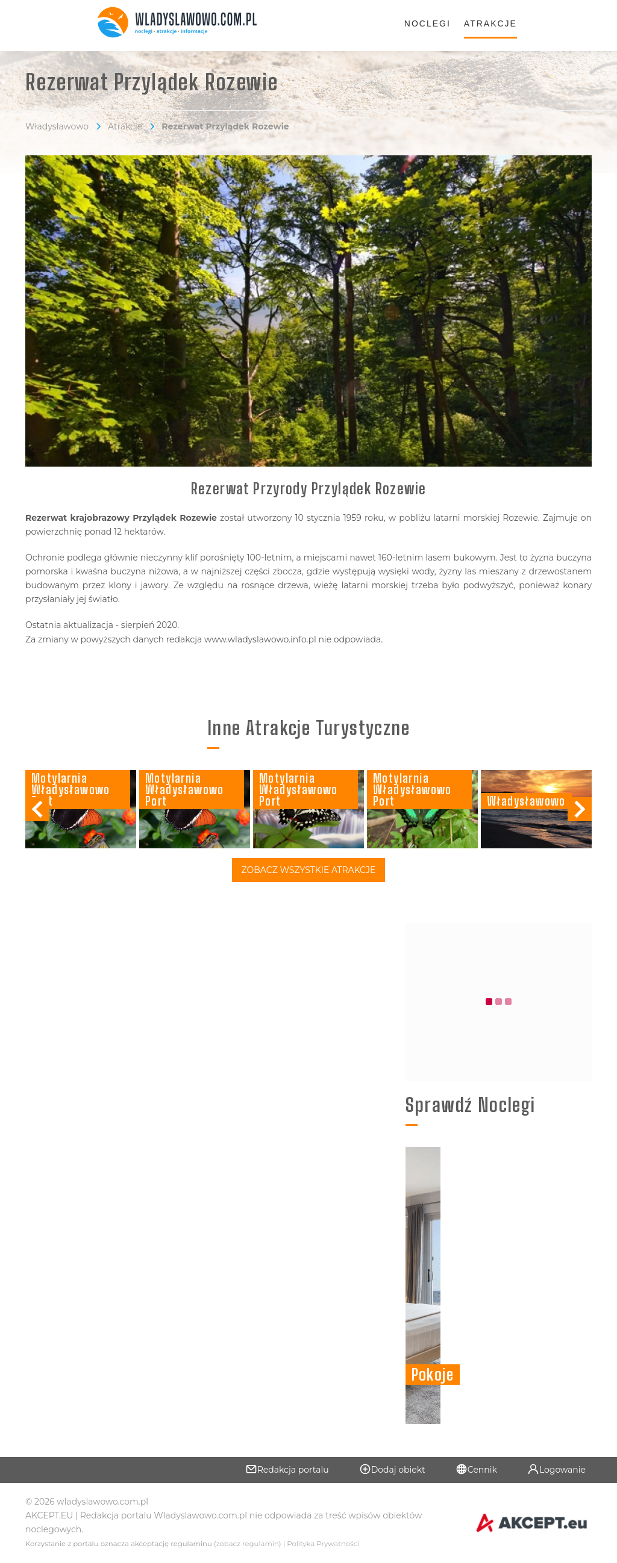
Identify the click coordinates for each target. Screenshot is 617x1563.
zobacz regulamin (247, 1544)
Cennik (476, 1469)
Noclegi (427, 23)
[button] (580, 809)
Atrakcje (490, 23)
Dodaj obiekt (392, 1469)
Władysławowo (57, 126)
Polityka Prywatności (323, 1544)
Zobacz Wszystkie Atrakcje (309, 870)
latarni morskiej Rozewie (485, 517)
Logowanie (556, 1469)
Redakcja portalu (287, 1469)
